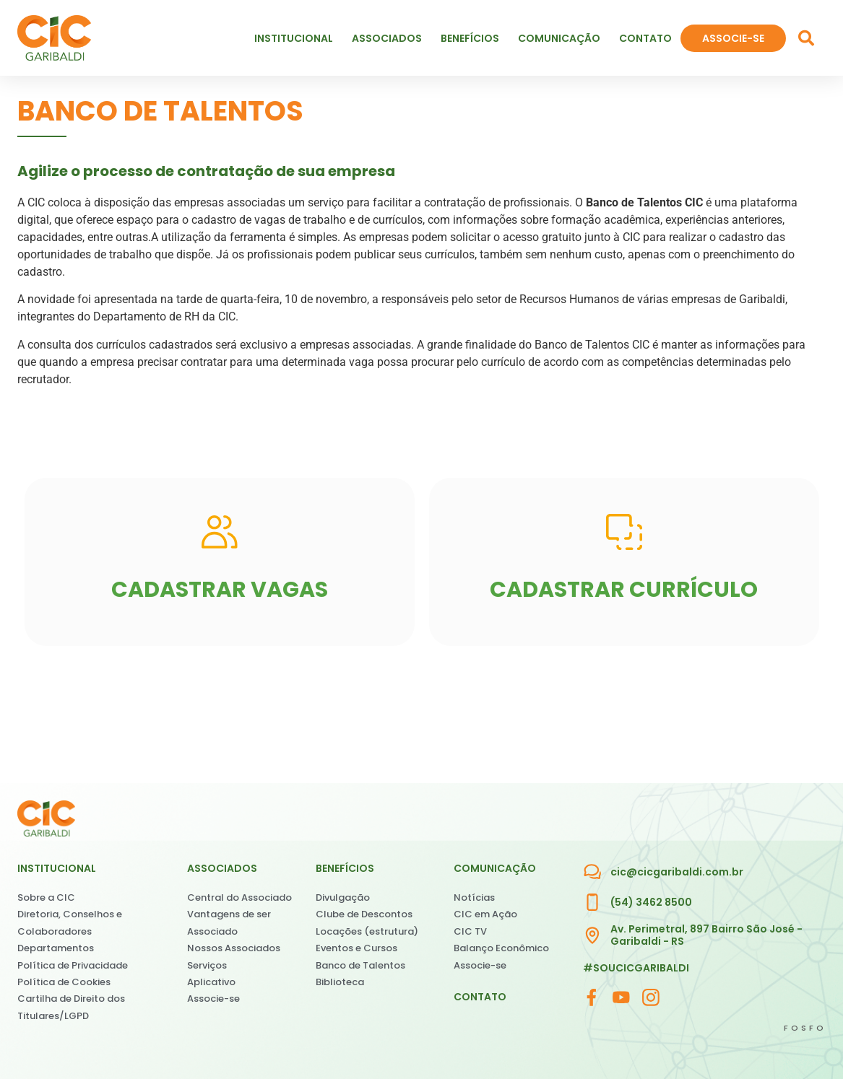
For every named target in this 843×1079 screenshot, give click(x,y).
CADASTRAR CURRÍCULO (624, 590)
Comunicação (563, 38)
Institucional (297, 38)
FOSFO (805, 1028)
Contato (645, 38)
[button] (806, 38)
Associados (390, 38)
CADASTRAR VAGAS (219, 590)
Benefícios (473, 38)
